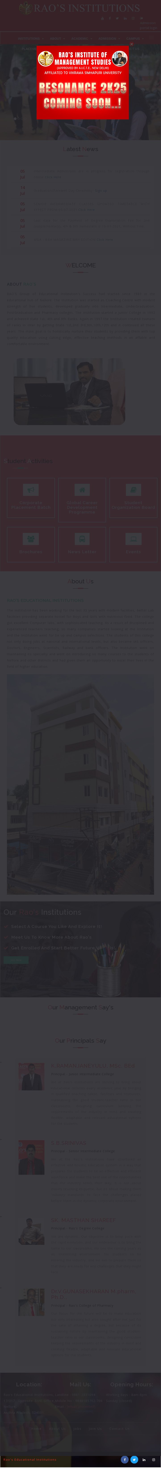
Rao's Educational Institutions (30, 1460)
